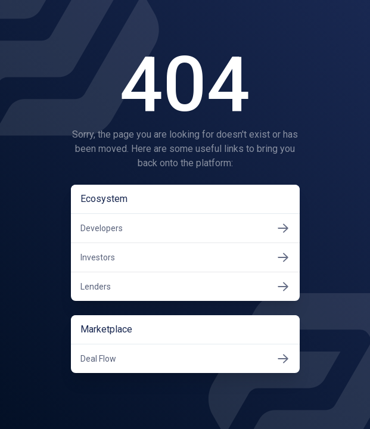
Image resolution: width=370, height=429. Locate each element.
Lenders (185, 286)
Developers (185, 228)
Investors (185, 257)
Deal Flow (185, 359)
